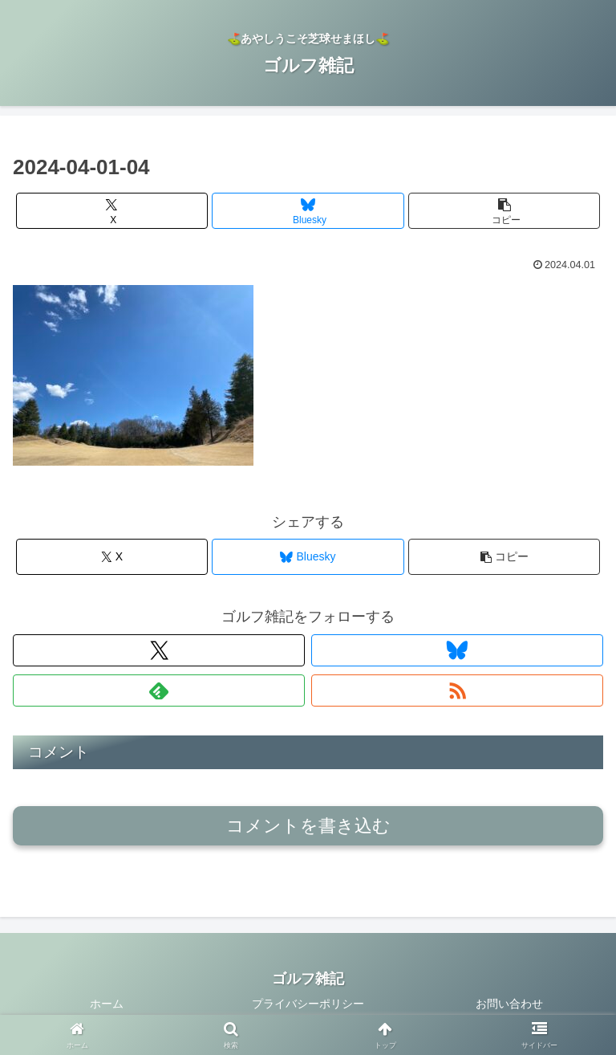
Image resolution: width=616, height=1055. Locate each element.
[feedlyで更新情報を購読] (159, 690)
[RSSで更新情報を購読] (457, 690)
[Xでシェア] (112, 211)
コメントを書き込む (308, 826)
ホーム (107, 1003)
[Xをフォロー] (159, 650)
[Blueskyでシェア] (307, 211)
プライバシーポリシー (308, 1003)
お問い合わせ (509, 1003)
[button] (504, 211)
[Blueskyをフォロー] (457, 650)
